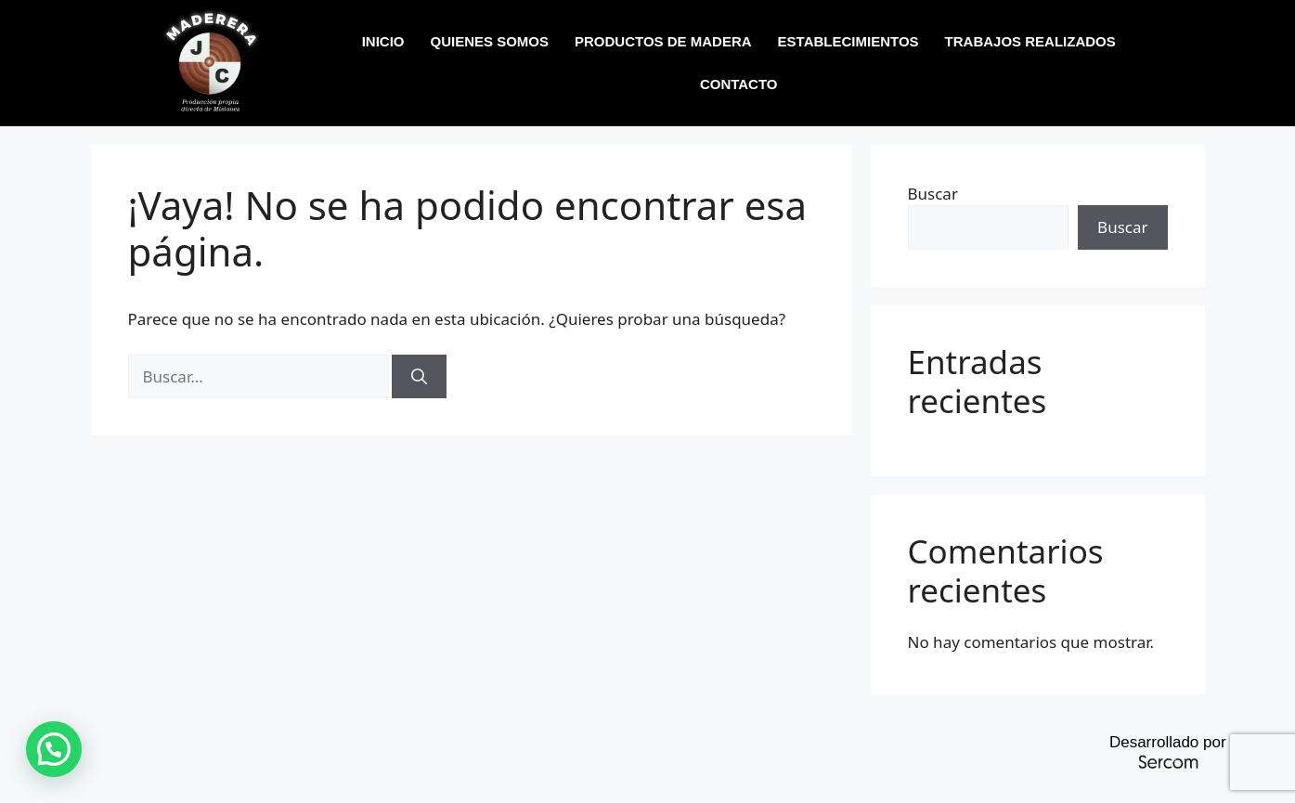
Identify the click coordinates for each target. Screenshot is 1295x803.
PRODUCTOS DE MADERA (663, 41)
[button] (54, 749)
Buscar (933, 193)
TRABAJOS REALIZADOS (1030, 41)
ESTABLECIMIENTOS (848, 41)
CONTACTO (739, 84)
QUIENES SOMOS (490, 41)
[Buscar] (419, 377)
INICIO (383, 41)
